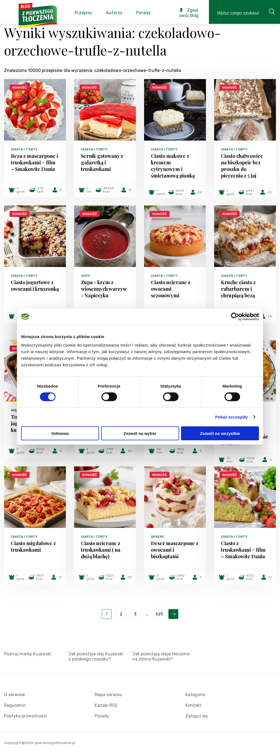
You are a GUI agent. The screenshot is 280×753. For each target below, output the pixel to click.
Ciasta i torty (24, 149)
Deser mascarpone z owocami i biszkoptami (174, 550)
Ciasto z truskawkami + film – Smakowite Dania (243, 550)
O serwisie (14, 694)
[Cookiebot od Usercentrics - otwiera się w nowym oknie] (235, 316)
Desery (157, 537)
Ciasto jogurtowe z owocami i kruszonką (35, 285)
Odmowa (60, 433)
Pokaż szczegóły (231, 416)
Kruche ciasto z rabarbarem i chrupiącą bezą (238, 289)
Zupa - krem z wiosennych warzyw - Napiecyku (103, 289)
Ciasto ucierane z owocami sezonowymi (170, 289)
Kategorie (195, 694)
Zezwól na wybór (140, 433)
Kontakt (193, 705)
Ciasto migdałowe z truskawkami (33, 546)
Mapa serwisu (108, 694)
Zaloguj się (196, 716)
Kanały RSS (106, 705)
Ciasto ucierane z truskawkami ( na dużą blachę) (100, 550)
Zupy (85, 276)
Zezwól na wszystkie (220, 433)
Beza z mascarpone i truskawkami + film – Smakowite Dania (34, 162)
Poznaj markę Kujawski (27, 653)
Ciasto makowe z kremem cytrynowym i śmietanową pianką (173, 166)
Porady (102, 716)
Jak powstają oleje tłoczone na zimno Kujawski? (161, 656)
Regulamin (15, 705)
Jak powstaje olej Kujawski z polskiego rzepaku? (95, 656)
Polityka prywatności (25, 716)
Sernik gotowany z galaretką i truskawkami (102, 162)
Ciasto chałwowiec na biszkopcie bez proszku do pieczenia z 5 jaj (242, 166)
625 (159, 614)
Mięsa (16, 410)
